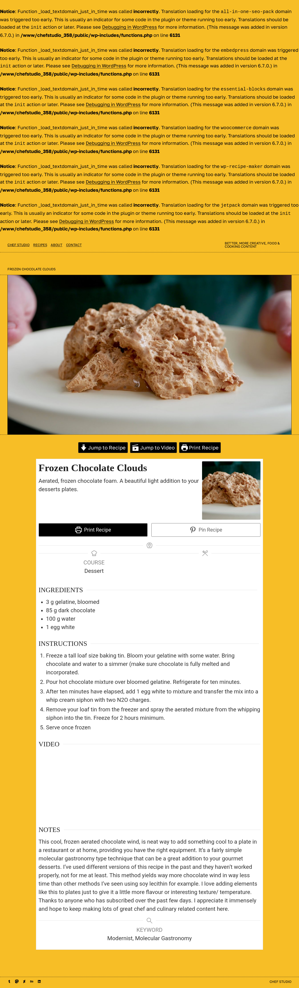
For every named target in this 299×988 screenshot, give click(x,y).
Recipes (40, 239)
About (56, 239)
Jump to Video (153, 442)
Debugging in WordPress (129, 26)
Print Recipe (200, 442)
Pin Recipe (206, 524)
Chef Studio (18, 239)
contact (74, 239)
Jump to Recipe (103, 442)
